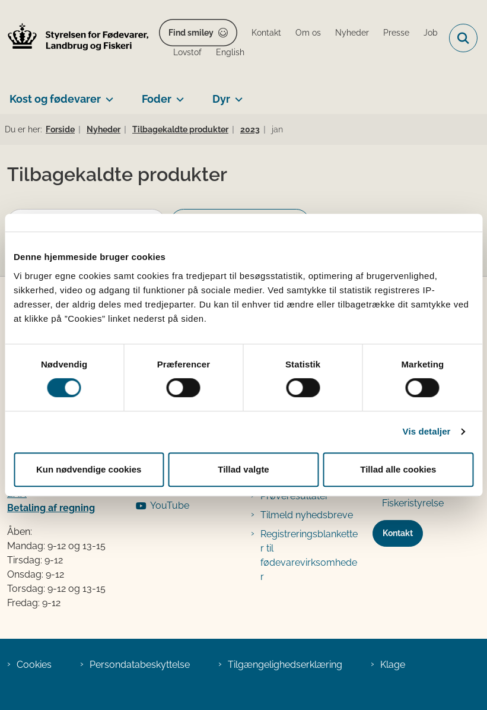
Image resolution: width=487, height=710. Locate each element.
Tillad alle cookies (398, 469)
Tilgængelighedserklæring (285, 664)
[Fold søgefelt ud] (463, 38)
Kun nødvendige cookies (89, 469)
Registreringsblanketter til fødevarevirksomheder (309, 555)
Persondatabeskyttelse (140, 664)
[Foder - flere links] (177, 94)
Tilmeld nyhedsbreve (306, 515)
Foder (156, 99)
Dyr (221, 99)
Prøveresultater (294, 496)
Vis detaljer (427, 431)
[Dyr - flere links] (236, 94)
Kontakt (398, 533)
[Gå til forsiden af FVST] (74, 38)
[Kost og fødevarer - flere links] (107, 94)
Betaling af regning (51, 508)
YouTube (169, 505)
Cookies (34, 664)
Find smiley (191, 32)
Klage (392, 664)
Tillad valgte (243, 469)
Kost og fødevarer (55, 99)
